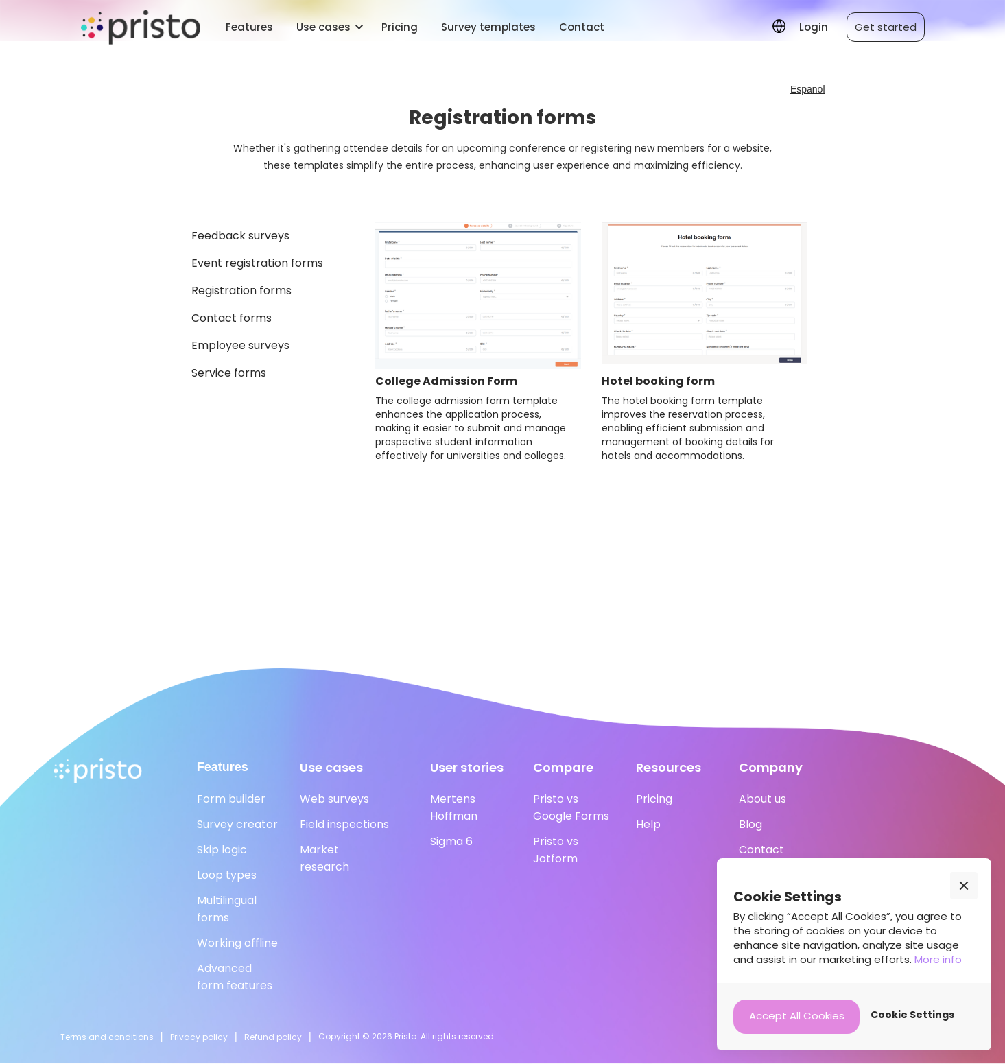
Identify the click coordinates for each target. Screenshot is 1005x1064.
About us (762, 799)
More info (938, 959)
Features (249, 27)
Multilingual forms (227, 908)
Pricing (399, 27)
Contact (581, 27)
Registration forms (241, 290)
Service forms (228, 373)
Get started (886, 27)
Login (813, 27)
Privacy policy (199, 1037)
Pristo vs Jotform (555, 850)
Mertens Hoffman (453, 807)
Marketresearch (324, 858)
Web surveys (334, 799)
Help (648, 824)
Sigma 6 (451, 841)
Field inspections (344, 824)
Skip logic (222, 850)
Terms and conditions (107, 1037)
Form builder (231, 799)
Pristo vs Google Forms (571, 807)
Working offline (237, 943)
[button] (327, 27)
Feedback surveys (240, 236)
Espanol (807, 89)
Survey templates (488, 27)
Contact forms (231, 318)
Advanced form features (234, 976)
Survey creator (237, 824)
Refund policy (273, 1037)
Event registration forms (257, 263)
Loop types (227, 875)
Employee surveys (240, 345)
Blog (750, 824)
